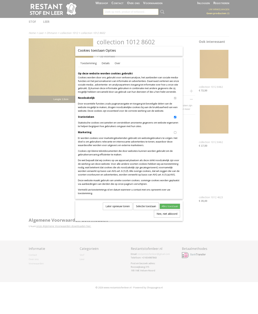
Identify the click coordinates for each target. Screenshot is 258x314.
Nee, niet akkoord (167, 219)
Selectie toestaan (146, 212)
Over (117, 69)
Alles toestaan (170, 212)
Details (106, 69)
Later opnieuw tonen (118, 212)
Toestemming (88, 69)
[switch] (175, 104)
